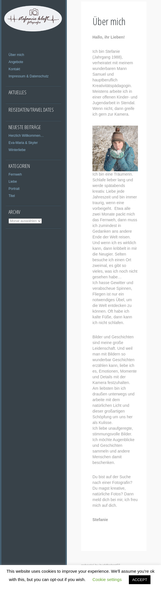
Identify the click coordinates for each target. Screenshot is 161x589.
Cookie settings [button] (107, 579)
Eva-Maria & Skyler (23, 143)
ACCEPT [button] (139, 580)
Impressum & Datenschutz (29, 76)
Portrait (14, 189)
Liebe (13, 182)
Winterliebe (17, 150)
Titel (12, 196)
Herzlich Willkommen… (26, 136)
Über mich (16, 55)
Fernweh (15, 174)
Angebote (16, 62)
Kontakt (14, 69)
